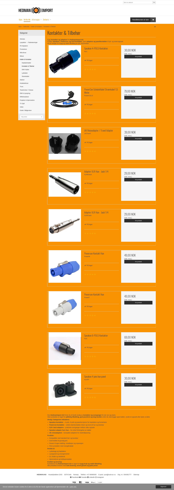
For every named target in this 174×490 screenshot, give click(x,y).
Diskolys (22, 39)
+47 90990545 (91, 474)
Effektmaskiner (24, 97)
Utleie (21, 107)
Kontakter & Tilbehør (28, 66)
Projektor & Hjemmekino (27, 100)
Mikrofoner (23, 52)
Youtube (83, 477)
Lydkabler (25, 73)
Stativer (22, 80)
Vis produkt (138, 56)
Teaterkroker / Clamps (26, 90)
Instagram (99, 477)
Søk (154, 2)
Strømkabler (25, 76)
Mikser (22, 56)
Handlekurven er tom (144, 20)
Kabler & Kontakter (25, 59)
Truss (21, 86)
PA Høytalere (24, 46)
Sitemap (136, 474)
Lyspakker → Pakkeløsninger (29, 42)
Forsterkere (23, 49)
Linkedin (91, 477)
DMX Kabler (25, 69)
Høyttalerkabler (26, 63)
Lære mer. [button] (73, 487)
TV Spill (22, 103)
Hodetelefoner (24, 83)
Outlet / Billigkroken (26, 110)
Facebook (74, 477)
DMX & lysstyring (25, 93)
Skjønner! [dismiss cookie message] (163, 486)
